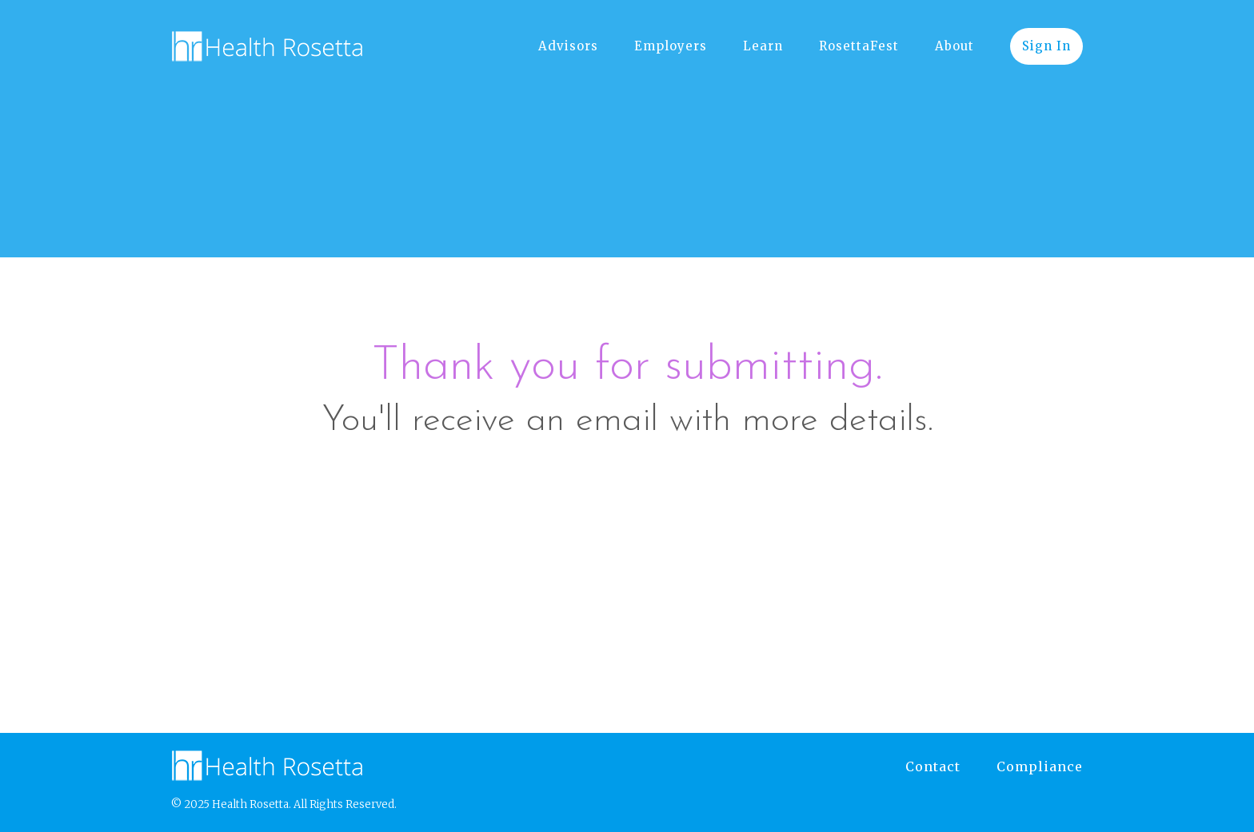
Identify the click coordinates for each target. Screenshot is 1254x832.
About (954, 46)
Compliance (1039, 766)
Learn (763, 46)
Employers (670, 46)
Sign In (1046, 46)
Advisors (568, 46)
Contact (932, 766)
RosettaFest (859, 46)
